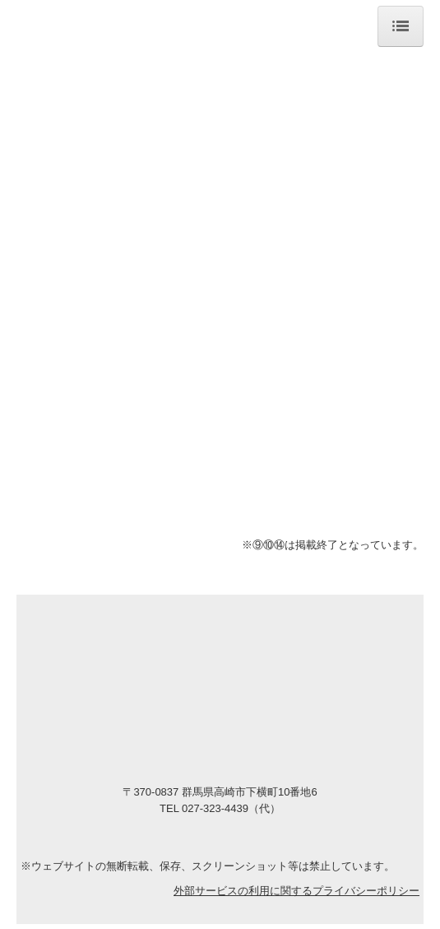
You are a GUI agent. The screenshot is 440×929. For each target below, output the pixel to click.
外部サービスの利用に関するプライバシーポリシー (296, 891)
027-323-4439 (213, 808)
